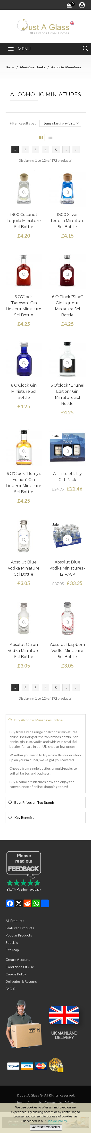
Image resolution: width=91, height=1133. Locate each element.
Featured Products (20, 928)
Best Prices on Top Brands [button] (34, 802)
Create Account (18, 959)
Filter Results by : (23, 123)
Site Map (12, 950)
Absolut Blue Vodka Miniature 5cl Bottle (24, 568)
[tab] (45, 719)
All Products (15, 921)
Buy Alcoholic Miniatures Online (38, 720)
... (66, 150)
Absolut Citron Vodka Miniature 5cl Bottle (24, 650)
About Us (34, 1102)
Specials (12, 942)
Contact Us (53, 1102)
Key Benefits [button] (24, 817)
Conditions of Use (20, 967)
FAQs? (11, 989)
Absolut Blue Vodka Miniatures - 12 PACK (67, 568)
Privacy (70, 1102)
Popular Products (19, 935)
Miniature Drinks (32, 67)
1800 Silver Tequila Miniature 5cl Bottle (67, 220)
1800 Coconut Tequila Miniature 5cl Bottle (24, 220)
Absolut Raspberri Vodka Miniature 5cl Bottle (67, 650)
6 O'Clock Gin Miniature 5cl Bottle (24, 391)
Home (10, 67)
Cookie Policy (16, 974)
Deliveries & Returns (21, 981)
